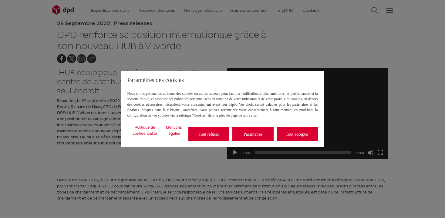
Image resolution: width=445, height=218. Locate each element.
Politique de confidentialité (145, 130)
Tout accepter (297, 134)
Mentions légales (174, 130)
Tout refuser (209, 134)
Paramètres (253, 134)
